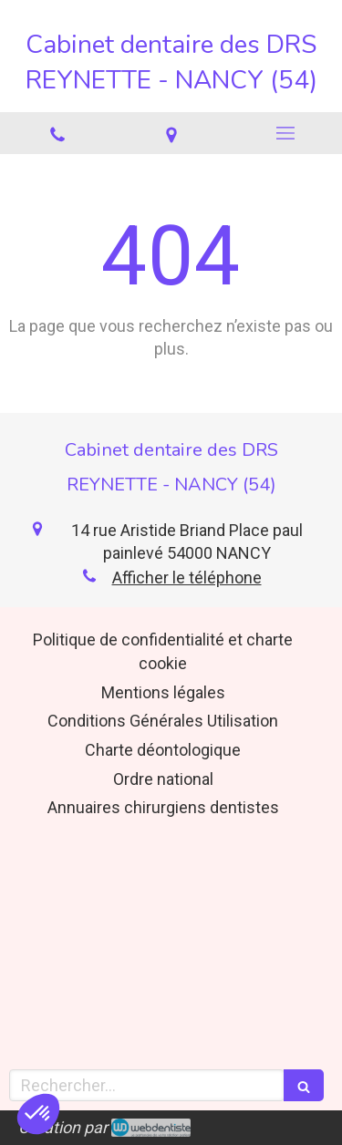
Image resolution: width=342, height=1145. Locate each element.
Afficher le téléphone (187, 577)
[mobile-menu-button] (285, 133)
